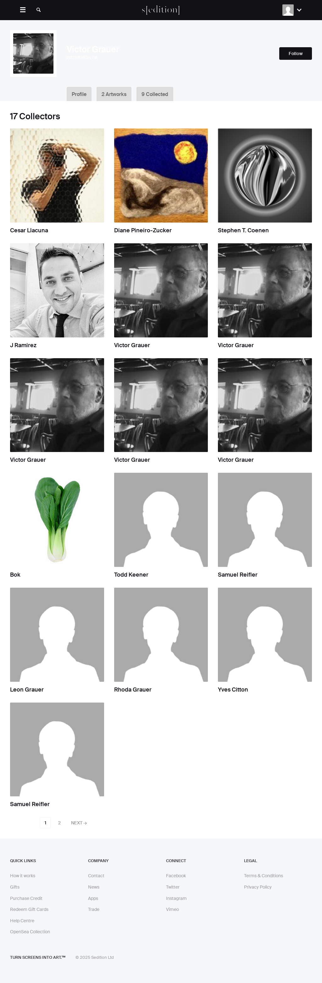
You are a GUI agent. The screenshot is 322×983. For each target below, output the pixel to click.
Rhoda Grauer (133, 689)
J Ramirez (23, 345)
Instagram (176, 898)
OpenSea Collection (30, 932)
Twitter (173, 887)
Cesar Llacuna (29, 230)
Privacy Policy (258, 887)
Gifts (14, 887)
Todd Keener (131, 575)
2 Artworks (114, 94)
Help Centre (22, 921)
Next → (79, 823)
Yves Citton (233, 689)
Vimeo (172, 909)
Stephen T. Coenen (243, 230)
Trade (93, 909)
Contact (96, 875)
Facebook (176, 875)
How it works (22, 875)
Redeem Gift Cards (29, 909)
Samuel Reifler (238, 575)
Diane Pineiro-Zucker (143, 230)
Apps (93, 898)
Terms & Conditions (263, 875)
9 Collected (155, 94)
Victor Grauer (132, 345)
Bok (15, 575)
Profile (79, 94)
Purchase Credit (26, 898)
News (93, 887)
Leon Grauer (27, 689)
